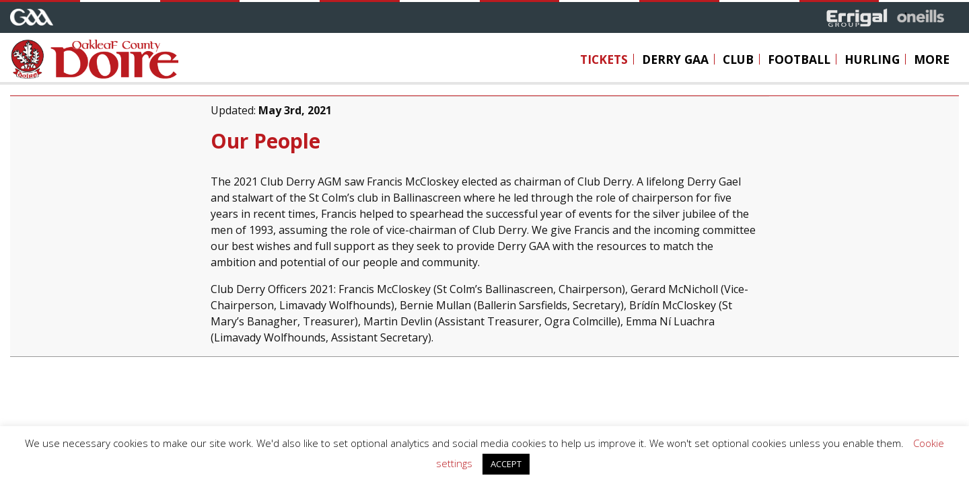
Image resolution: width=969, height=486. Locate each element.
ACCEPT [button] (506, 464)
